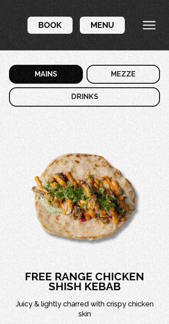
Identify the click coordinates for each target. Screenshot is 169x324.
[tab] (46, 74)
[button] (50, 25)
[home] (11, 25)
